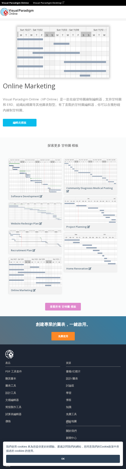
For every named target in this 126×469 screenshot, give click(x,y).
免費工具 (71, 414)
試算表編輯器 (13, 414)
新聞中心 (71, 438)
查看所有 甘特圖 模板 (63, 306)
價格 (8, 421)
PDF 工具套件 (13, 371)
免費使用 (63, 336)
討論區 (70, 385)
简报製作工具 (13, 407)
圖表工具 (10, 385)
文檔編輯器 (12, 400)
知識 (68, 407)
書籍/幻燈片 (73, 371)
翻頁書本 (10, 378)
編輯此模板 (20, 122)
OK (63, 458)
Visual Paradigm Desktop (48, 2)
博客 (68, 400)
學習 (68, 393)
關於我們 (71, 431)
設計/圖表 (72, 378)
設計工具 (10, 393)
